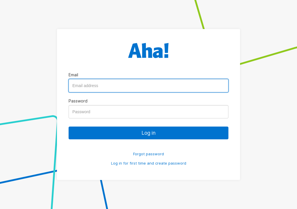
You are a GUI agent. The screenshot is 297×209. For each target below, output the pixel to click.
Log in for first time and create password (148, 163)
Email (73, 74)
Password (78, 100)
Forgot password (148, 154)
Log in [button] (148, 133)
